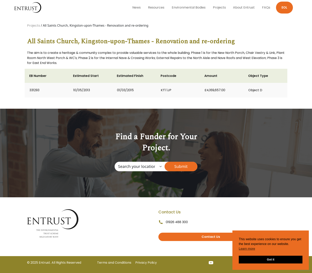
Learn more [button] (247, 248)
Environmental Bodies (189, 7)
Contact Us (211, 236)
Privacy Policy (146, 262)
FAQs (266, 7)
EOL (284, 7)
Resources (156, 7)
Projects (219, 7)
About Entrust (244, 7)
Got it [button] (270, 259)
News (136, 7)
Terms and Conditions (114, 262)
